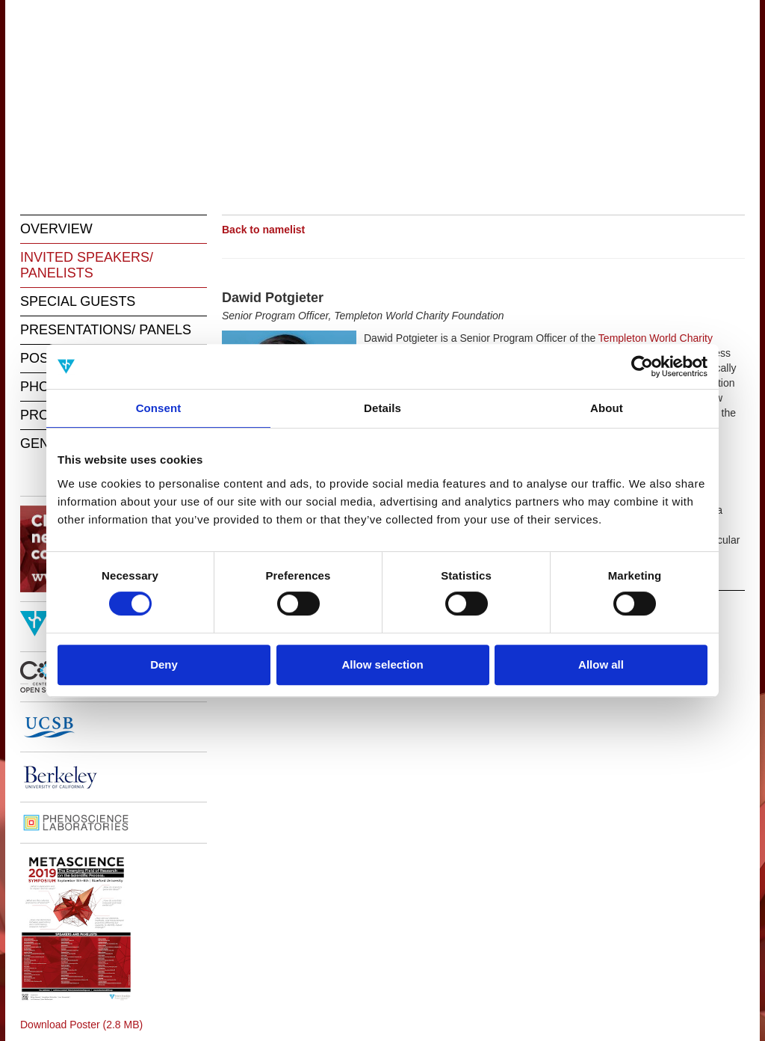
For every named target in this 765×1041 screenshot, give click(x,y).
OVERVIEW (56, 228)
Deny (164, 664)
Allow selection (382, 664)
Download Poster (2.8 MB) (81, 1025)
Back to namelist (263, 230)
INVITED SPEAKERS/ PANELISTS (86, 265)
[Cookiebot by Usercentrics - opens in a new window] (642, 366)
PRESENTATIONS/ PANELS (105, 329)
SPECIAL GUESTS (77, 301)
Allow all (601, 664)
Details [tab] (382, 408)
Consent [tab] (159, 408)
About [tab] (606, 408)
